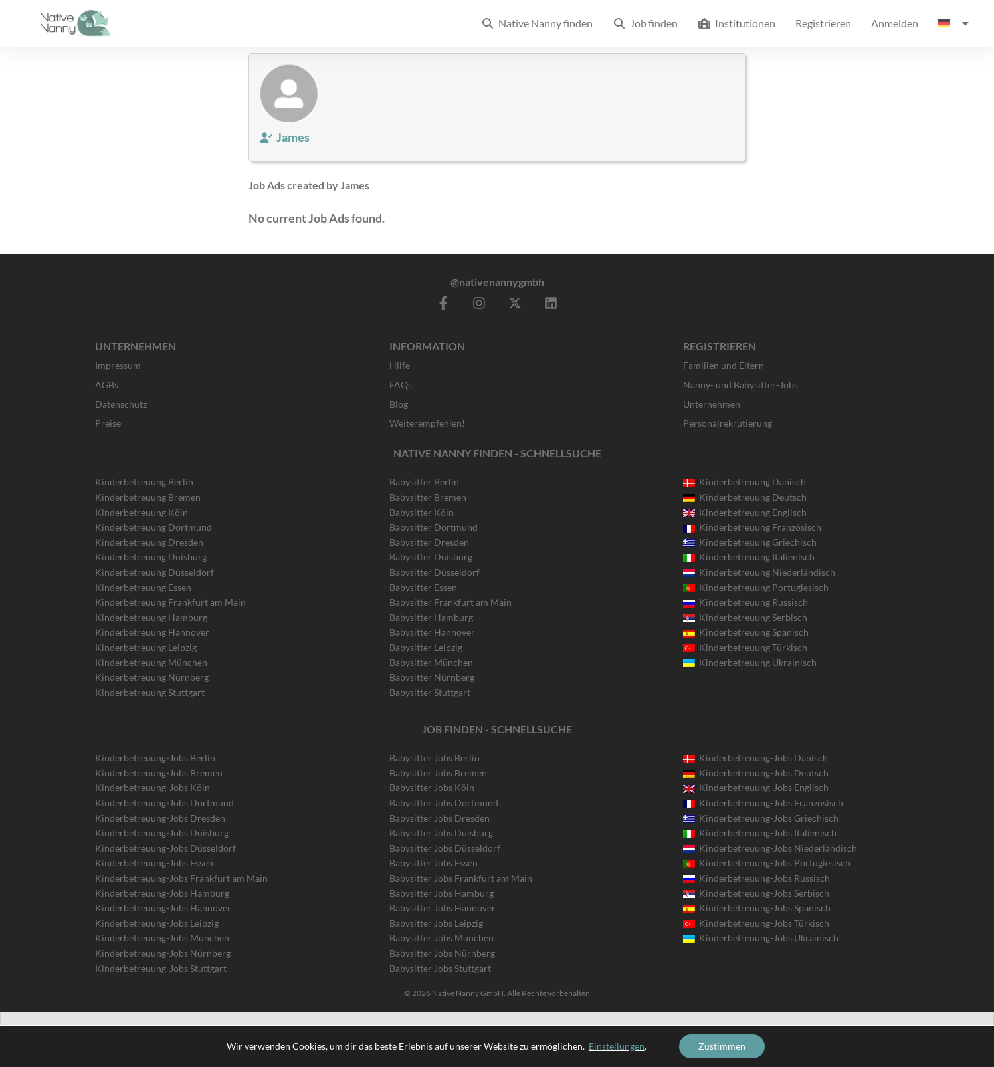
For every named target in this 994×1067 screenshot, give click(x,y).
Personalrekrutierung (727, 423)
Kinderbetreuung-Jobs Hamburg (162, 893)
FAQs (400, 384)
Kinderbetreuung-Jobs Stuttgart (161, 968)
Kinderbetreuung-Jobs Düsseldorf (165, 848)
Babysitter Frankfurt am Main (450, 602)
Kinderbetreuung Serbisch (745, 617)
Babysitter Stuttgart (429, 692)
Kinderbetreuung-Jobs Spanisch (757, 907)
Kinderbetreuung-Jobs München (162, 937)
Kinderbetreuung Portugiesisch (756, 587)
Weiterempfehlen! (427, 423)
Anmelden (894, 23)
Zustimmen (722, 1046)
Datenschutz (121, 404)
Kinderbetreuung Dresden (149, 542)
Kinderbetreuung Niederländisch (759, 572)
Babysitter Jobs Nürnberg (442, 953)
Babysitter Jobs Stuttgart (440, 968)
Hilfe (399, 365)
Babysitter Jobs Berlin (434, 757)
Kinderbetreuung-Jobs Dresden (160, 818)
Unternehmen (711, 404)
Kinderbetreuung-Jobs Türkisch (756, 923)
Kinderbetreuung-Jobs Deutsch (756, 772)
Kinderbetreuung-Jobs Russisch (756, 878)
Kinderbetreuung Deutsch (745, 497)
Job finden (645, 23)
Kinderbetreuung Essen (143, 587)
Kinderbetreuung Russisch (745, 602)
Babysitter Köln (421, 512)
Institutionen (736, 23)
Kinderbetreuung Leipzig (146, 647)
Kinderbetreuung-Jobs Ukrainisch (761, 937)
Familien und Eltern (723, 365)
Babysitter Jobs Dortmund (443, 802)
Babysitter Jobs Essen (433, 862)
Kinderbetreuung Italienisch (749, 556)
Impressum (118, 365)
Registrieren (823, 23)
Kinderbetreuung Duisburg (151, 556)
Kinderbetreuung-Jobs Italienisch (760, 832)
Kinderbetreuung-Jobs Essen (154, 862)
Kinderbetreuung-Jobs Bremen (159, 772)
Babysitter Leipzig (425, 647)
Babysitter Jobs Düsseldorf (444, 848)
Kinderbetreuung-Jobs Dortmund (164, 802)
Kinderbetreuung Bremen (148, 497)
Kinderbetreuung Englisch (745, 512)
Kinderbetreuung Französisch (752, 527)
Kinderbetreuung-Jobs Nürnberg (163, 953)
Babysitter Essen (423, 587)
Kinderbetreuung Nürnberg (152, 677)
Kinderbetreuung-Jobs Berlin (155, 757)
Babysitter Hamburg (431, 617)
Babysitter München (431, 662)
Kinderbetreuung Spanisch (746, 632)
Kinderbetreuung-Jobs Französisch (763, 802)
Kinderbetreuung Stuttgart (150, 692)
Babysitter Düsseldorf (434, 572)
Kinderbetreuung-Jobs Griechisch (761, 818)
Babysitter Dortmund (433, 527)
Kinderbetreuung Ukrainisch (750, 662)
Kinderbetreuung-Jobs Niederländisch (770, 848)
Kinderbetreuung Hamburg (151, 617)
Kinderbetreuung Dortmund (153, 527)
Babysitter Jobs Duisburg (441, 832)
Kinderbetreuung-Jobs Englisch (756, 787)
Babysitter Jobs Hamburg (441, 893)
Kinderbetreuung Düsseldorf (154, 572)
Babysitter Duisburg (430, 556)
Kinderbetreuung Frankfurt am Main (170, 602)
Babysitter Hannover (432, 632)
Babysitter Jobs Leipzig (436, 923)
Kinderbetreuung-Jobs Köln (152, 787)
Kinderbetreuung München (151, 662)
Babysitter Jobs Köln (431, 787)
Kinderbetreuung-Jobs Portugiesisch (766, 862)
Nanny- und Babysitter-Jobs (740, 384)
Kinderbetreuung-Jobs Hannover (163, 907)
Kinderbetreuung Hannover (152, 632)
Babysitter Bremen (427, 497)
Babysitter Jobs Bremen (438, 772)
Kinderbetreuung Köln (141, 512)
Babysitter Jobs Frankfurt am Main (460, 878)
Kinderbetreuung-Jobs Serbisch (756, 893)
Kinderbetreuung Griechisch (750, 542)
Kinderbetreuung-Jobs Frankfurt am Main (181, 878)
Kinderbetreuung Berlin (144, 481)
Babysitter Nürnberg (431, 677)
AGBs (106, 384)
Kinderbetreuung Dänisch (744, 481)
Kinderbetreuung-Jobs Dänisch (755, 757)
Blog (398, 404)
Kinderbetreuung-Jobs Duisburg (162, 832)
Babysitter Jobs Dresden (439, 818)
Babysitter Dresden (429, 542)
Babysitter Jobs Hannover (442, 907)
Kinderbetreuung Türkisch (745, 647)
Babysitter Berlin (424, 481)
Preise (108, 423)
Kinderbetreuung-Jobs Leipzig (157, 923)
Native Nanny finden (537, 23)
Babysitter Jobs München (441, 937)
